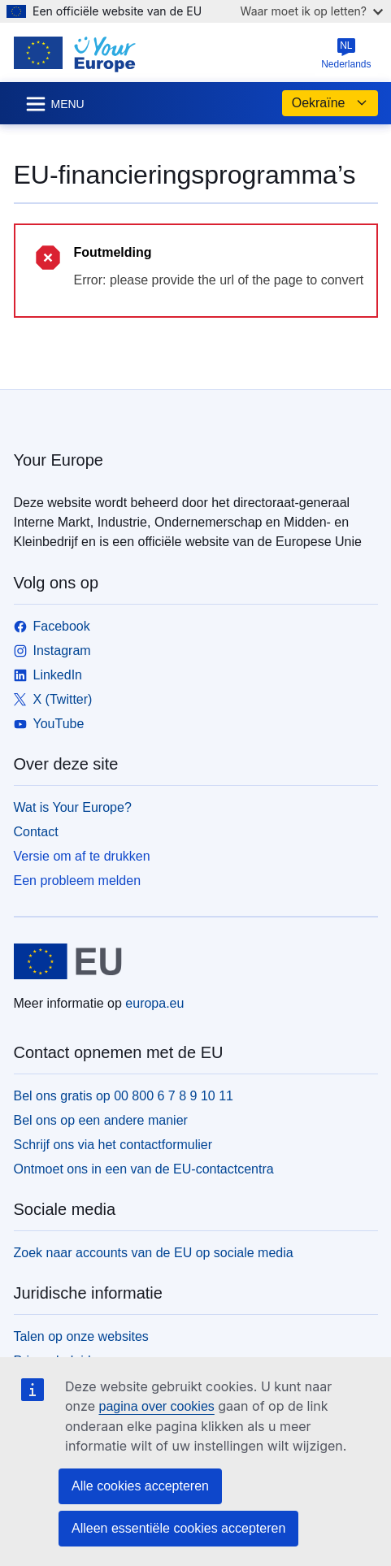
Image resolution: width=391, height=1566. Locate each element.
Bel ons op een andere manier (101, 1120)
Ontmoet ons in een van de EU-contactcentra (144, 1169)
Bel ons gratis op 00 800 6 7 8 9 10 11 (123, 1096)
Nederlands (346, 53)
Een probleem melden (77, 880)
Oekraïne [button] (330, 103)
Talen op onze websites (81, 1336)
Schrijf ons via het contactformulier (113, 1145)
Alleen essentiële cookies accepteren (178, 1528)
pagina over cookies (156, 1406)
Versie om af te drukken (82, 856)
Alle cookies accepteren (140, 1486)
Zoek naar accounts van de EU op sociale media (153, 1253)
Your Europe (58, 460)
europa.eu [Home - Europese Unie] (154, 1003)
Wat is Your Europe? (73, 807)
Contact (36, 832)
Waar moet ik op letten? (312, 11)
